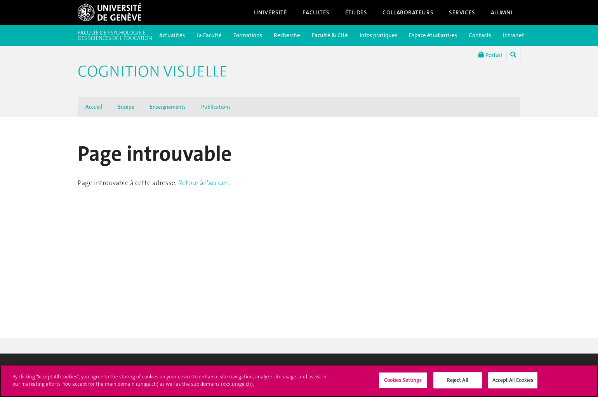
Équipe (126, 106)
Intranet (513, 35)
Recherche (287, 35)
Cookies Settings (403, 387)
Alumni (502, 12)
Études (356, 12)
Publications (216, 106)
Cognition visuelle (153, 71)
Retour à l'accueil (203, 182)
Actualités (172, 35)
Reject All (457, 387)
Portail (490, 55)
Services (462, 12)
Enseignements (168, 106)
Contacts (480, 35)
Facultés (316, 12)
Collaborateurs (407, 12)
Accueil (94, 106)
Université (270, 12)
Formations (247, 35)
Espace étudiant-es (433, 35)
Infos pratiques (378, 35)
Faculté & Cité (330, 35)
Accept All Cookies (512, 387)
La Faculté (209, 35)
